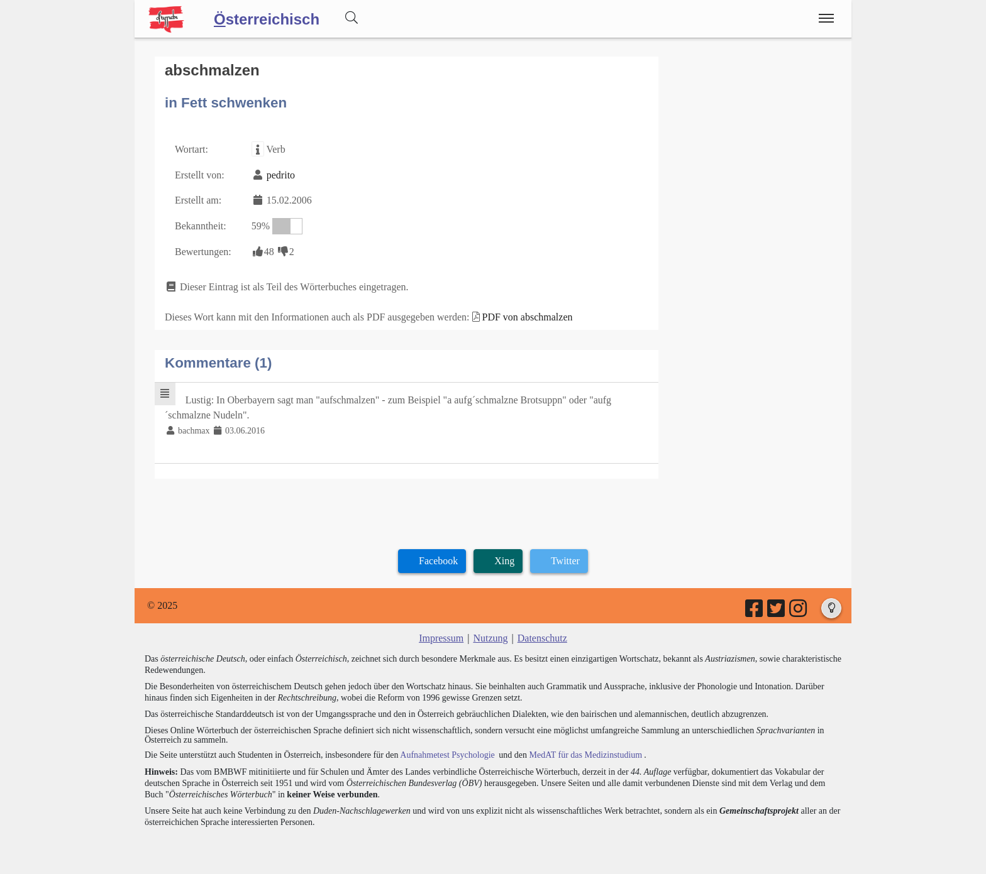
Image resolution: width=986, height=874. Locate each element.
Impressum (441, 638)
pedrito (281, 175)
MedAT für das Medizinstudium (585, 755)
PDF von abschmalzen (527, 317)
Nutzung (490, 638)
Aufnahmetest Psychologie (447, 755)
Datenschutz (542, 638)
